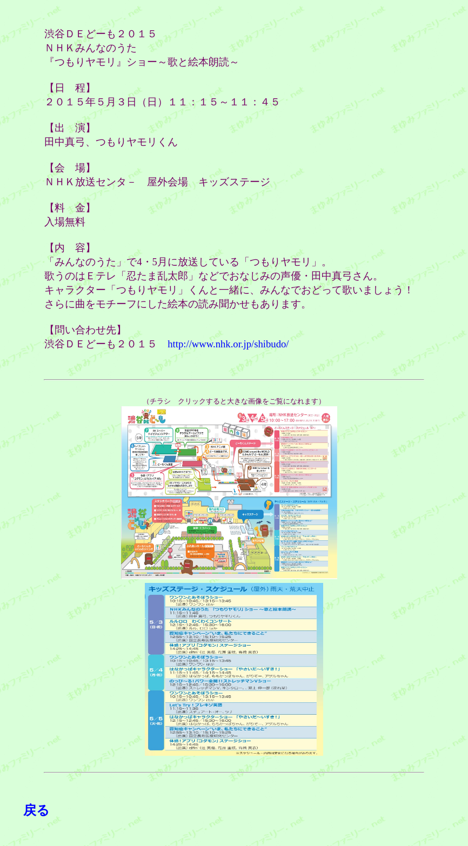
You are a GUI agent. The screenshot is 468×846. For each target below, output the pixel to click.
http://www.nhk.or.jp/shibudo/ (228, 344)
